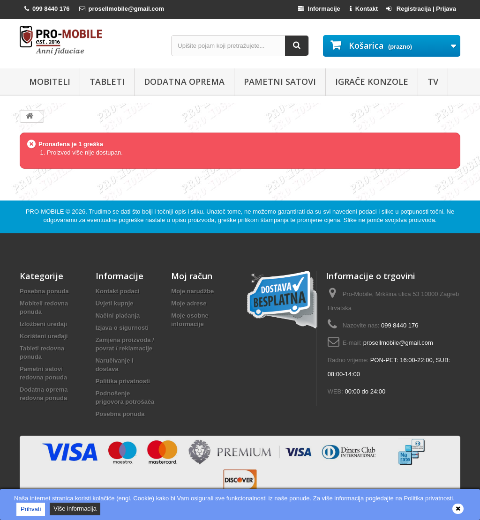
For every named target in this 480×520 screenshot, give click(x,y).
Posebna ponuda (44, 291)
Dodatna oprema (184, 81)
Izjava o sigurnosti (122, 327)
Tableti (107, 81)
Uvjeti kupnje (115, 303)
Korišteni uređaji (44, 336)
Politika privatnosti (123, 381)
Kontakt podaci (118, 291)
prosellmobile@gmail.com (398, 342)
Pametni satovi (280, 81)
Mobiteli (49, 81)
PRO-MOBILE (46, 211)
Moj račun (191, 276)
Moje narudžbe (192, 291)
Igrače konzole (371, 81)
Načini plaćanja (118, 315)
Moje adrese (188, 303)
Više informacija (75, 508)
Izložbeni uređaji (43, 323)
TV (433, 81)
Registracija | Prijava (421, 8)
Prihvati (31, 509)
